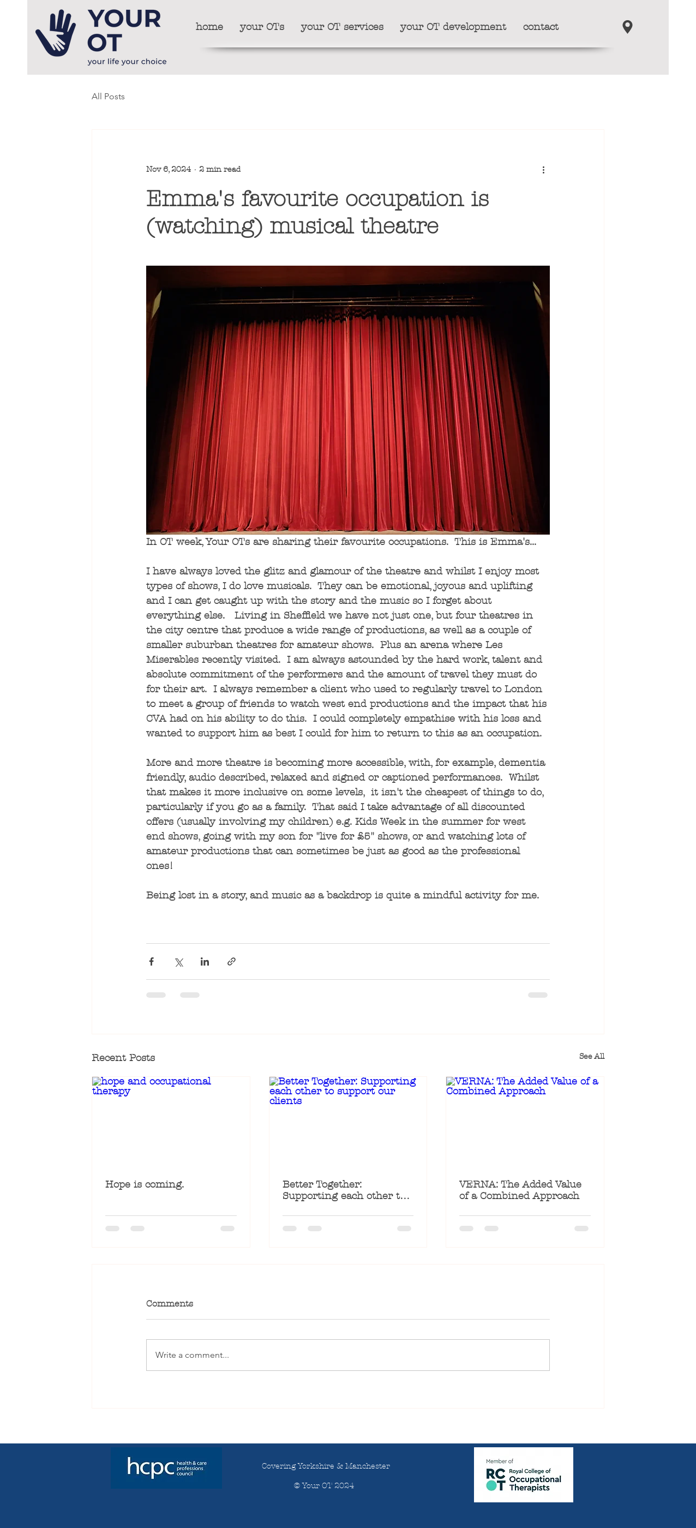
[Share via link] (231, 961)
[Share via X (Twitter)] (178, 961)
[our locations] (627, 27)
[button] (261, 27)
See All (591, 1056)
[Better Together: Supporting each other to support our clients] (348, 1121)
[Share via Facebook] (151, 961)
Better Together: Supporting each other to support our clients (344, 1190)
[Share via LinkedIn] (205, 961)
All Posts (108, 96)
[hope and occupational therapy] (171, 1121)
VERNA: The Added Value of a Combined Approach (520, 1190)
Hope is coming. (144, 1184)
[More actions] (543, 169)
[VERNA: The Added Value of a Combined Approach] (525, 1121)
